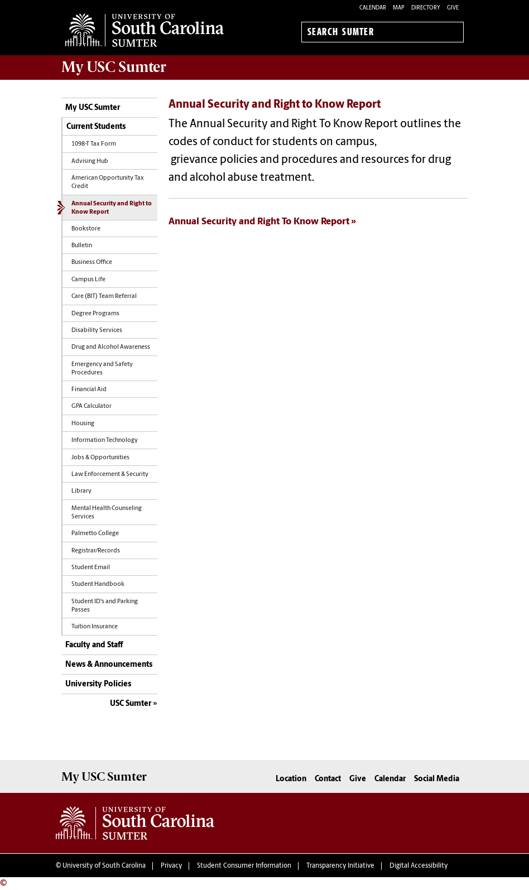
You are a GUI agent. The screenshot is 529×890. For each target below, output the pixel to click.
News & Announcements (108, 665)
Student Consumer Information (244, 866)
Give (453, 8)
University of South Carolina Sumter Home (144, 30)
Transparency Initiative (340, 866)
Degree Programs (95, 314)
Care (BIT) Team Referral (104, 297)
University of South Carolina (104, 866)
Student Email (90, 568)
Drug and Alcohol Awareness (110, 347)
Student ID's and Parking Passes (104, 606)
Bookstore (85, 229)
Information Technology (104, 440)
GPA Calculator (91, 406)
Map (399, 8)
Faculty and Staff (94, 645)
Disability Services (96, 331)
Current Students (96, 127)
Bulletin (81, 246)
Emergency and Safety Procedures (102, 369)
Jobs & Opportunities (100, 458)
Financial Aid (89, 390)
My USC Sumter (92, 108)
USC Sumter (130, 704)
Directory (425, 8)
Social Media (436, 779)
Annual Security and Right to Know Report (111, 208)
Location (291, 779)
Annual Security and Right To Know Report (259, 222)
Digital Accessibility (418, 866)
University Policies (98, 684)
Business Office (91, 262)
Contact (328, 779)
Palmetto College (95, 534)
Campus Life (88, 280)
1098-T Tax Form (93, 144)
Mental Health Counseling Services (106, 513)
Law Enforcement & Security (109, 475)
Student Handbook (97, 584)
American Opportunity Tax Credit (107, 182)
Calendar (372, 8)
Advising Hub (89, 161)
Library (81, 491)
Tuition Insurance (94, 627)
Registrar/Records (95, 551)
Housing (82, 424)
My (113, 67)
